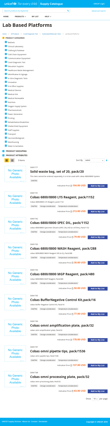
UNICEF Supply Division (11, 421)
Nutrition (11, 102)
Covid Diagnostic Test (30, 34)
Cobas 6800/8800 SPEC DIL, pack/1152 (59, 223)
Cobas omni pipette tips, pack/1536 (57, 351)
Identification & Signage (17, 74)
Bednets (11, 42)
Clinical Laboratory (15, 46)
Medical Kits (13, 94)
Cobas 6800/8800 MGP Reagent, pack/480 (62, 274)
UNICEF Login (99, 4)
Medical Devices (14, 90)
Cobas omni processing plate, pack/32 (59, 377)
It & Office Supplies (16, 86)
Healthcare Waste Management (21, 70)
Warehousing (13, 142)
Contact (34, 421)
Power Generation (15, 114)
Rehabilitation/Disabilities (18, 122)
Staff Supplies (13, 130)
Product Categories (15, 38)
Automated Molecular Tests (51, 34)
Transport (12, 134)
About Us (26, 421)
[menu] (27, 17)
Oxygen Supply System (17, 106)
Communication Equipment (19, 58)
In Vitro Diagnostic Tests (18, 78)
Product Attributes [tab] (16, 155)
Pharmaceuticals (15, 110)
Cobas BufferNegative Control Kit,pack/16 (63, 300)
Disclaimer (43, 421)
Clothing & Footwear (16, 50)
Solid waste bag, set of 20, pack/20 (57, 171)
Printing (11, 118)
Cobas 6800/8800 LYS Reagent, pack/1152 (62, 197)
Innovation (12, 82)
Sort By (79, 160)
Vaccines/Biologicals (16, 138)
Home (4, 34)
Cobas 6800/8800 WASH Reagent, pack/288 (63, 248)
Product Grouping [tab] (16, 151)
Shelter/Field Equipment (18, 126)
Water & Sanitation (15, 146)
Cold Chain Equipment (17, 54)
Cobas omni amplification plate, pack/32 (62, 325)
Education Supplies (16, 66)
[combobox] (36, 11)
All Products (15, 34)
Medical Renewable (16, 98)
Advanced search (99, 11)
